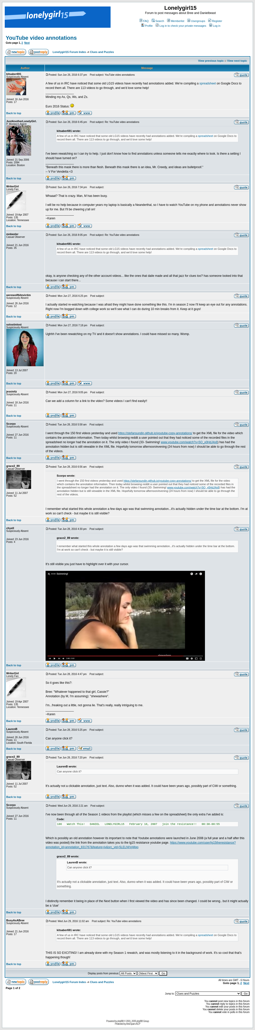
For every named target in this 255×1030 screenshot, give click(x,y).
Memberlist (175, 20)
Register (215, 20)
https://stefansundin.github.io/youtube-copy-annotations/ (155, 433)
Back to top (13, 113)
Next (27, 42)
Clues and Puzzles (102, 51)
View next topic (237, 60)
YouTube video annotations (41, 38)
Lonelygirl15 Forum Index (69, 51)
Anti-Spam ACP (133, 1024)
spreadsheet (207, 83)
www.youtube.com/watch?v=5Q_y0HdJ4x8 (189, 442)
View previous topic (211, 60)
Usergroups (196, 20)
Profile (147, 25)
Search (158, 20)
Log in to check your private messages (181, 25)
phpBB (120, 1021)
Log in (214, 25)
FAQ (144, 20)
